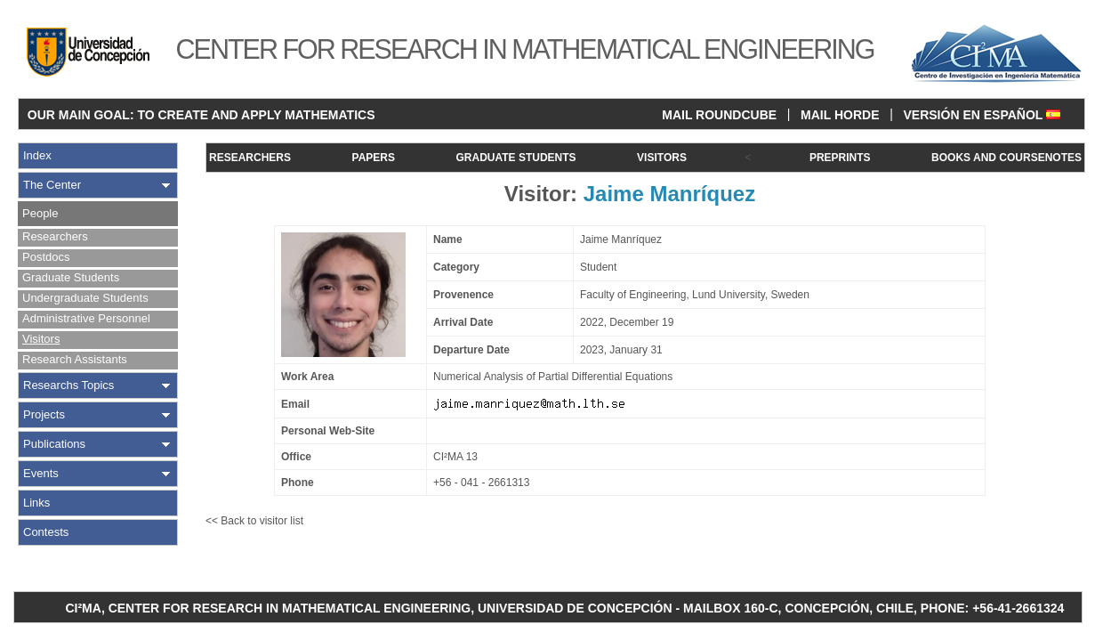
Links (36, 502)
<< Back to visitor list (254, 521)
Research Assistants (74, 359)
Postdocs (45, 257)
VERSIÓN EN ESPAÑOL (981, 115)
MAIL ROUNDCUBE (719, 115)
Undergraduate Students (85, 297)
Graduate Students (70, 277)
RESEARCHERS (250, 157)
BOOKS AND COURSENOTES (1006, 157)
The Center (52, 184)
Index (37, 155)
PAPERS (373, 157)
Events (41, 473)
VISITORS (662, 157)
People (40, 213)
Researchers (55, 236)
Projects (44, 414)
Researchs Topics (68, 385)
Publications (54, 443)
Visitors (41, 338)
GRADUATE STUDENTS (515, 157)
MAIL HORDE (840, 115)
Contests (45, 532)
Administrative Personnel (86, 318)
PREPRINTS (840, 157)
